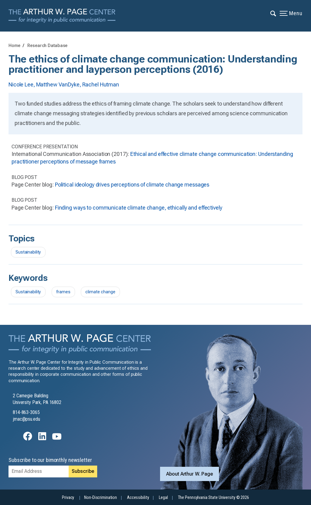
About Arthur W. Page (189, 474)
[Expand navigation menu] (273, 13)
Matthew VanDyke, (59, 84)
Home (14, 45)
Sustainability (28, 252)
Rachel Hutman (100, 84)
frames (63, 292)
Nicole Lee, (22, 84)
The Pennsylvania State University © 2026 (213, 497)
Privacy (68, 497)
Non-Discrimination (100, 497)
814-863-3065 (26, 412)
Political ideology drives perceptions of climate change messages (132, 184)
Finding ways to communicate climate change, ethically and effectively (138, 207)
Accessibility (138, 497)
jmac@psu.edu (26, 419)
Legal (163, 497)
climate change (100, 292)
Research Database (47, 45)
